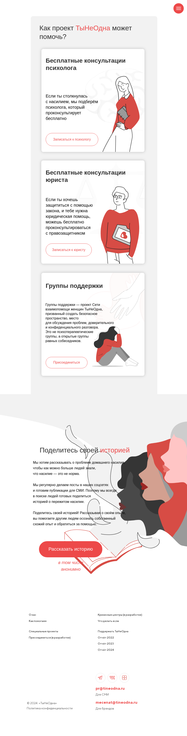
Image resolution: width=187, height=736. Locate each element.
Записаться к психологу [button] (72, 139)
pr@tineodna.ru (110, 688)
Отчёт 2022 (106, 637)
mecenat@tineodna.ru (116, 702)
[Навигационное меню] (178, 8)
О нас (32, 614)
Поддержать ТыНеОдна (113, 631)
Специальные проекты (43, 631)
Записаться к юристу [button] (68, 250)
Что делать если (108, 621)
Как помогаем (38, 621)
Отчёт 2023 (106, 643)
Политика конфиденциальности (50, 708)
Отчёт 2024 (106, 649)
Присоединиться (66, 362)
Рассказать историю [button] (70, 549)
